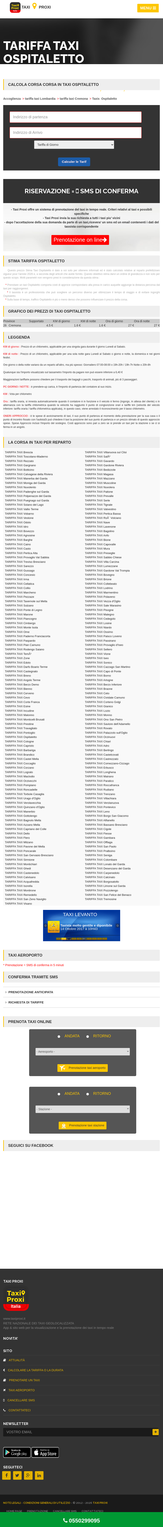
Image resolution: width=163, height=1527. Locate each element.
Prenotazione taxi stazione (82, 1125)
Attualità (14, 1360)
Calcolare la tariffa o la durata (33, 1370)
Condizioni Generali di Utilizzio (47, 1502)
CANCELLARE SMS (19, 1400)
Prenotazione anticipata (29, 992)
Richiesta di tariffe (24, 1002)
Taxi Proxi (30, 7)
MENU (148, 8)
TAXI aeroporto (19, 1390)
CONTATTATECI (17, 1410)
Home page (14, 1511)
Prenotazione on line (80, 240)
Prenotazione (37, 1511)
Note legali (12, 1502)
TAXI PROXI (100, 1502)
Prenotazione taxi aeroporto (83, 1068)
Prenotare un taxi (21, 1380)
